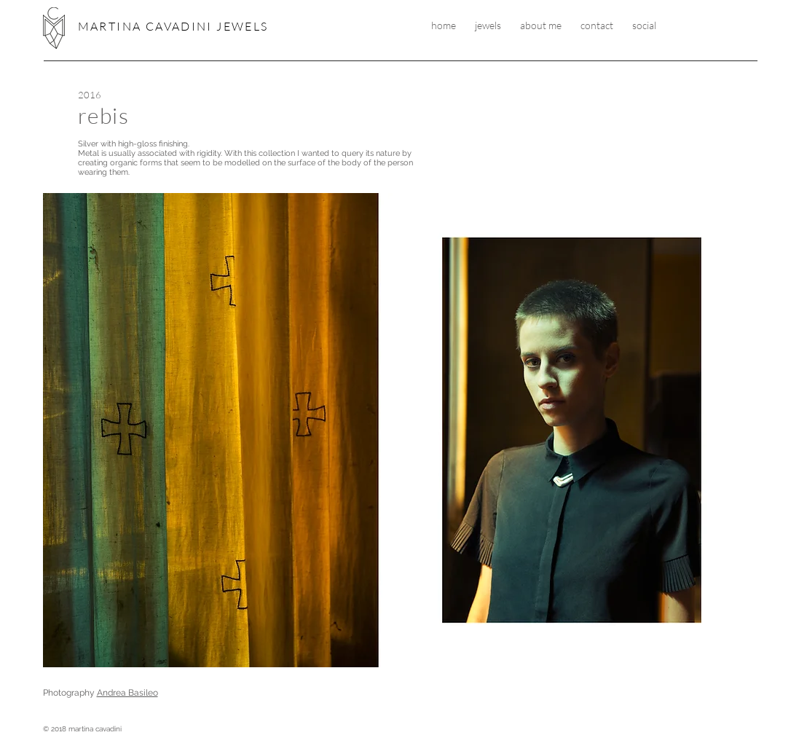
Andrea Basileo (127, 693)
